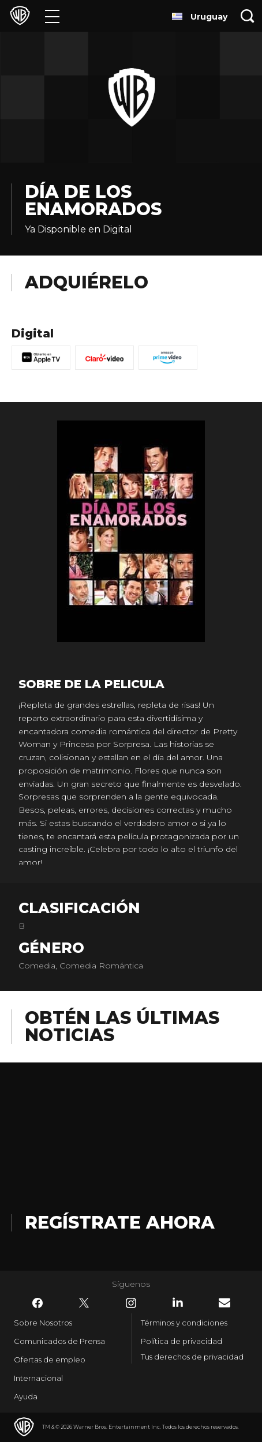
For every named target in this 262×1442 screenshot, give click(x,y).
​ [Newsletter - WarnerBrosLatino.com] (224, 1302)
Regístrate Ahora (120, 1222)
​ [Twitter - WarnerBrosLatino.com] (84, 1303)
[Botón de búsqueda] (247, 16)
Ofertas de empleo (49, 1359)
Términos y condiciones (184, 1322)
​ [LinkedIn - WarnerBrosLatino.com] (178, 1302)
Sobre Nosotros (43, 1322)
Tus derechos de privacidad (192, 1356)
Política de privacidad (181, 1341)
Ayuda (26, 1396)
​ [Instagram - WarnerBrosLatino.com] (131, 1303)
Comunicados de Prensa (59, 1341)
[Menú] (52, 16)
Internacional (38, 1378)
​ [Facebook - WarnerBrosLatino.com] (37, 1303)
